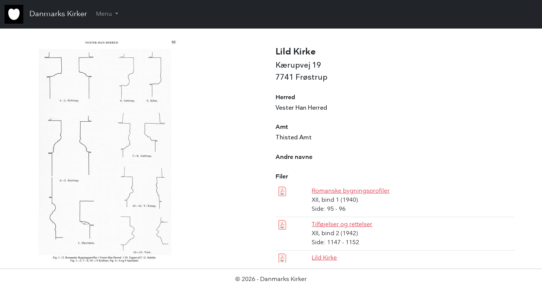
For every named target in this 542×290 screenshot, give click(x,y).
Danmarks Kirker (58, 14)
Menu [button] (105, 14)
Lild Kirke (324, 258)
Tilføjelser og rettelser (342, 225)
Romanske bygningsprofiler (351, 191)
